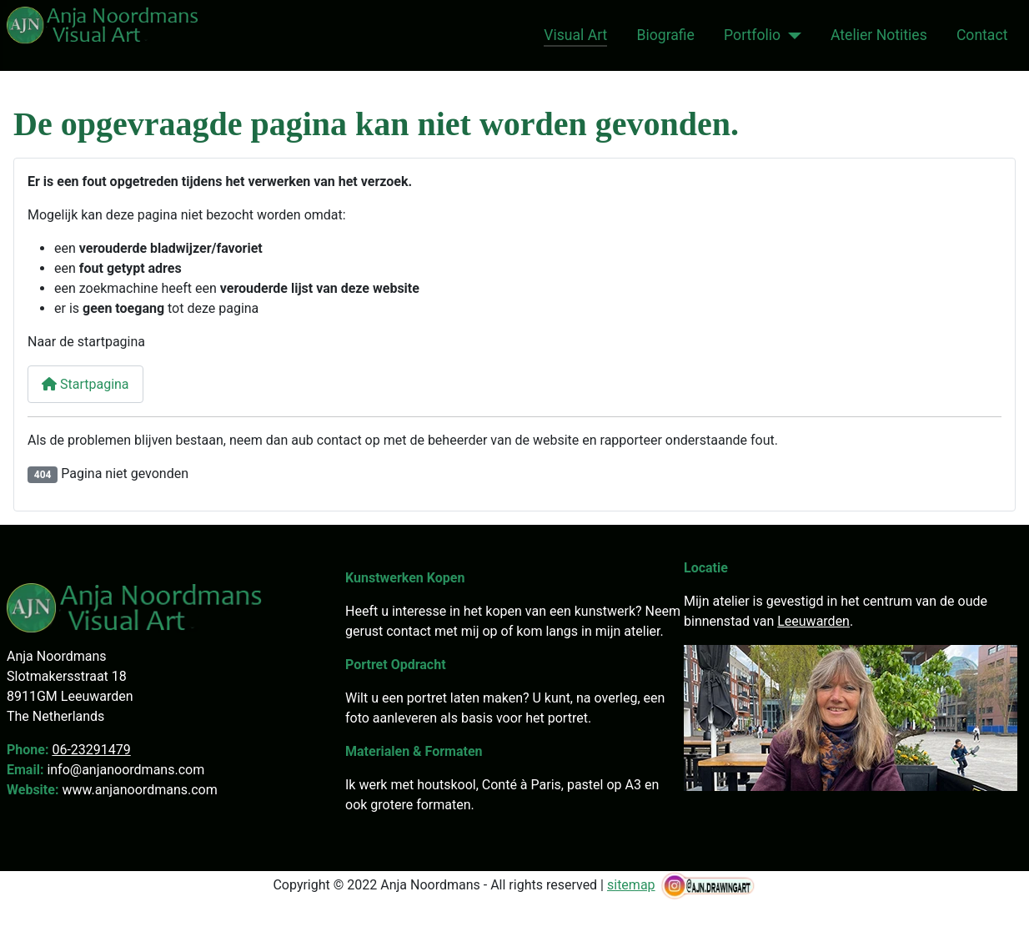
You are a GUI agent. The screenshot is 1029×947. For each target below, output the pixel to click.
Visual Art (575, 35)
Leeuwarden (813, 621)
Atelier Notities (879, 35)
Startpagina (85, 384)
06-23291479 (91, 750)
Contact (982, 35)
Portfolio (752, 35)
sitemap (631, 885)
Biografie (666, 35)
